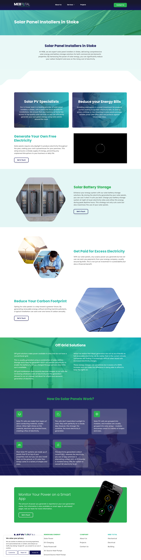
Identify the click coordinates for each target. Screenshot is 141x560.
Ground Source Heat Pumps (55, 555)
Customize (12, 552)
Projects (83, 5)
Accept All (35, 552)
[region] (23, 545)
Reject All (23, 552)
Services (70, 5)
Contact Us (120, 5)
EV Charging (49, 542)
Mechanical (112, 538)
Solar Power (48, 538)
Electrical (111, 542)
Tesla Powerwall (50, 547)
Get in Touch (21, 160)
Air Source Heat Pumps (53, 551)
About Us (58, 5)
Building (111, 547)
